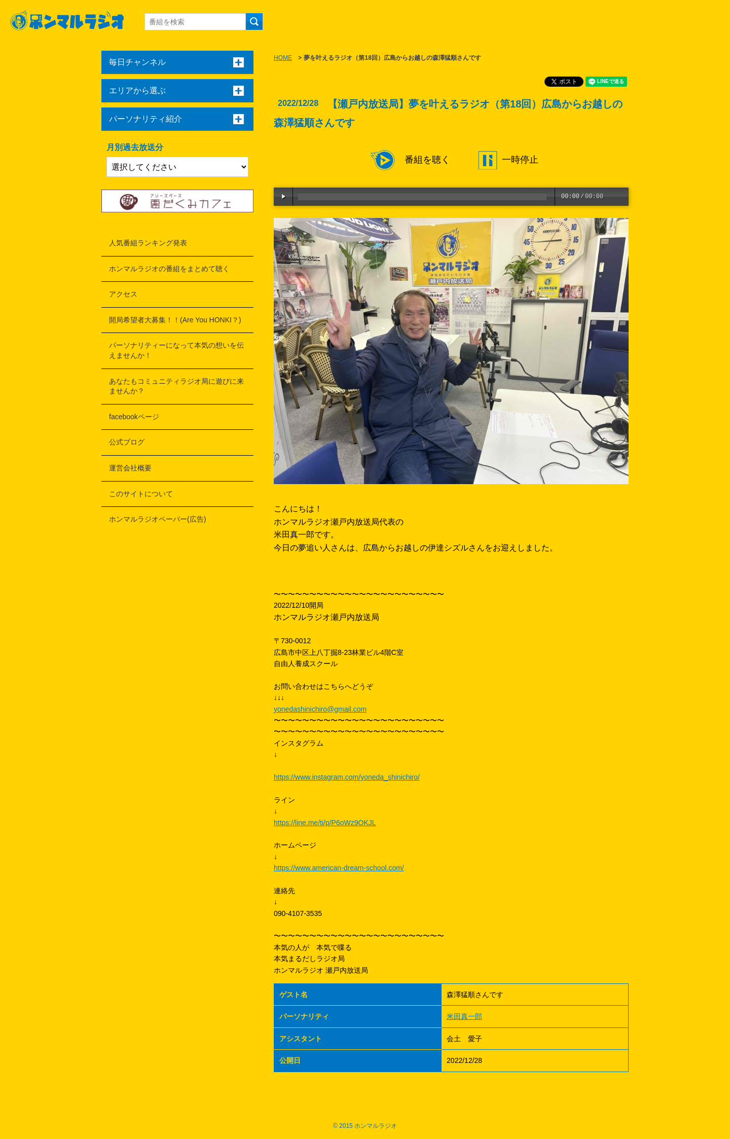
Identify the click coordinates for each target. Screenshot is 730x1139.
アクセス (123, 294)
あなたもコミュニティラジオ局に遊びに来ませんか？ (176, 386)
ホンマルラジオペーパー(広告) (157, 519)
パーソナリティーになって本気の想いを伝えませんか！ (176, 350)
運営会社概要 (130, 468)
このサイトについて (141, 494)
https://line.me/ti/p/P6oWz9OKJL (325, 823)
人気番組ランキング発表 (148, 243)
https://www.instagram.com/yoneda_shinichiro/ (347, 777)
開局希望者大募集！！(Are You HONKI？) (175, 320)
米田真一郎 (464, 1016)
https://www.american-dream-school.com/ (339, 868)
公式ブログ (126, 442)
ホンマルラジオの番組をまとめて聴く (169, 269)
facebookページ (134, 417)
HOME (283, 57)
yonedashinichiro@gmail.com (320, 709)
